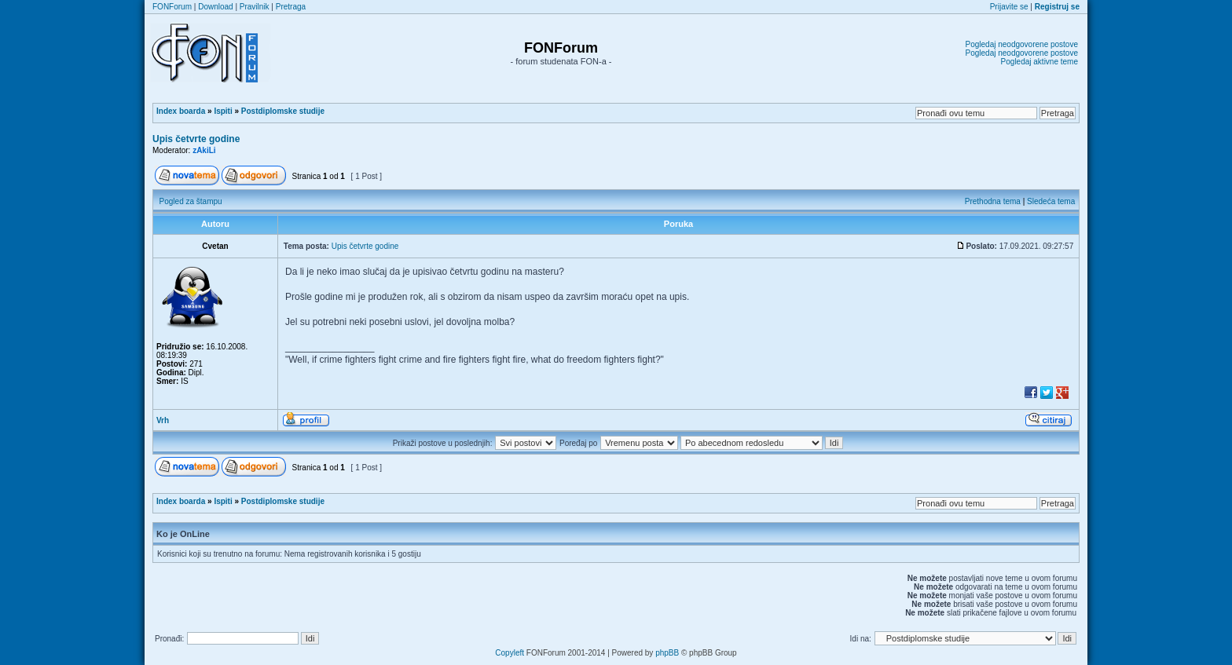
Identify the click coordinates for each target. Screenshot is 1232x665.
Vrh (162, 420)
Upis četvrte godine (196, 138)
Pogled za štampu (191, 201)
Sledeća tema (1051, 201)
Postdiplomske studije (282, 111)
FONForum (172, 6)
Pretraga (291, 6)
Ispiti (223, 111)
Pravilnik (255, 6)
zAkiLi (203, 150)
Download (215, 6)
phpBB (667, 653)
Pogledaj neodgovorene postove (1022, 44)
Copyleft (509, 653)
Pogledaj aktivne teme (1039, 61)
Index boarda (180, 111)
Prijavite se (1009, 6)
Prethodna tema (993, 201)
